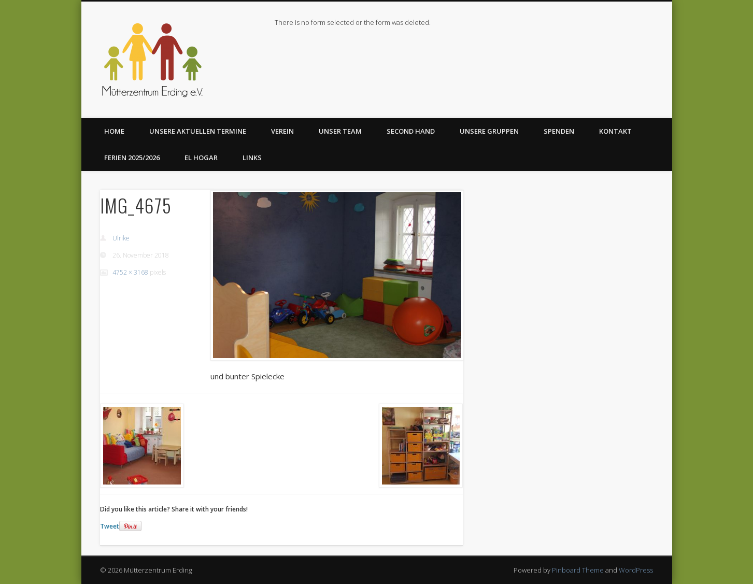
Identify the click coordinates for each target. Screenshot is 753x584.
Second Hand (411, 131)
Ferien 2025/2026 (132, 157)
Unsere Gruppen (489, 131)
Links (252, 157)
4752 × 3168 (130, 272)
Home (114, 131)
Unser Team (340, 131)
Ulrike (121, 238)
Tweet (109, 526)
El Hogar (201, 157)
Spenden (559, 131)
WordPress (636, 570)
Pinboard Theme (578, 570)
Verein (282, 131)
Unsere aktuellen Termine (197, 131)
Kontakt (615, 131)
